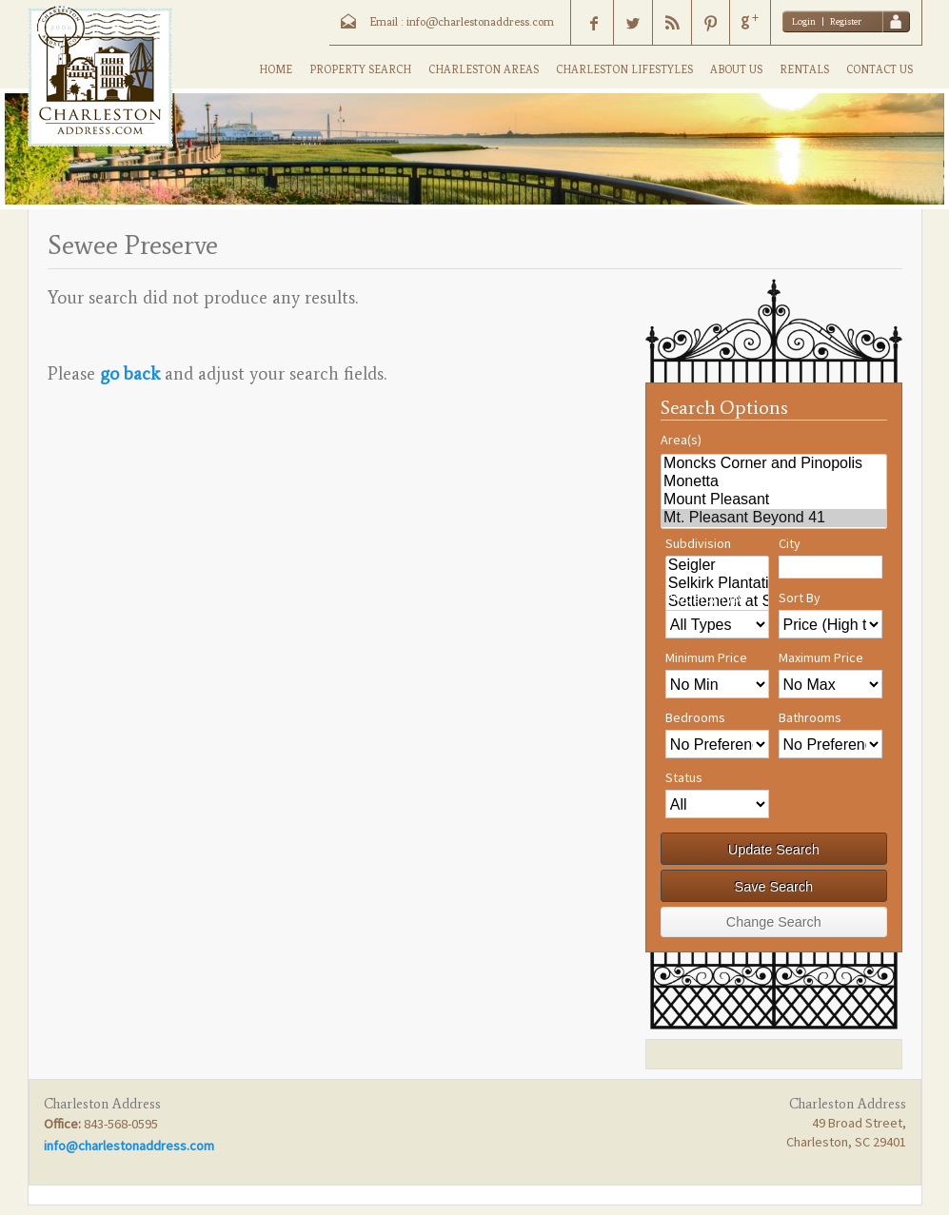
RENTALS (804, 69)
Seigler (717, 566)
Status (683, 777)
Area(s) (681, 439)
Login (804, 21)
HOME (275, 69)
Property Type (706, 597)
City (790, 543)
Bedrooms (695, 717)
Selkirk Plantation (717, 584)
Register (845, 21)
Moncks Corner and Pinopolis (773, 464)
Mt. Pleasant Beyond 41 (773, 518)
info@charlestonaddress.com (129, 1145)
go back (130, 373)
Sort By (799, 597)
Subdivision (698, 543)
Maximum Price (821, 657)
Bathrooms (810, 717)
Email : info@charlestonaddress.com (461, 22)
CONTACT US (879, 69)
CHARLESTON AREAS (483, 69)
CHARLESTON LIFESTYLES (624, 69)
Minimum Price (706, 657)
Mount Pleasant (773, 500)
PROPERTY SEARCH (360, 69)
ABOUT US (736, 69)
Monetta (773, 482)
